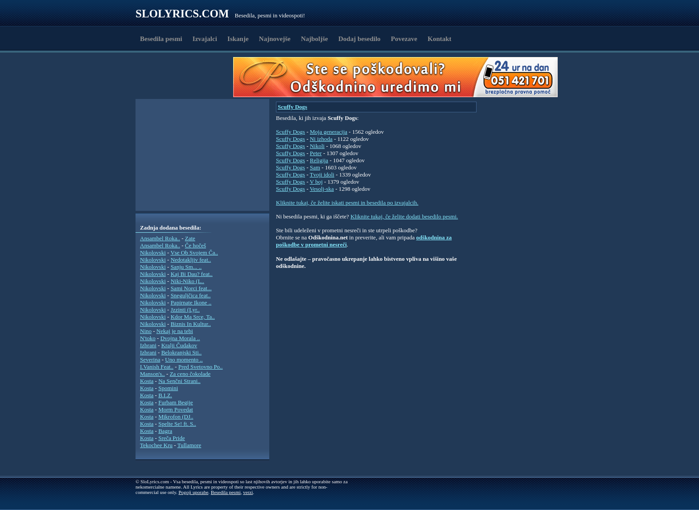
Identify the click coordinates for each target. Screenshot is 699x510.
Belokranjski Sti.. (181, 352)
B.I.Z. (165, 395)
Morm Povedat (175, 409)
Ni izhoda (321, 139)
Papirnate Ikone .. (191, 302)
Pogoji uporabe (193, 492)
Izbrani (148, 345)
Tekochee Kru (156, 445)
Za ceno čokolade (190, 373)
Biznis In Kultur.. (191, 324)
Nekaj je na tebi (174, 331)
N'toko (148, 338)
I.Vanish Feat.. (156, 366)
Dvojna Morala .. (180, 338)
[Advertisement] (187, 77)
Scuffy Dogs (292, 106)
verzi (248, 492)
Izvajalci (205, 38)
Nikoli (317, 146)
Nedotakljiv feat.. (191, 259)
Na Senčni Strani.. (179, 381)
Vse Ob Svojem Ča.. (194, 252)
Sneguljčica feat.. (191, 295)
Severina (150, 359)
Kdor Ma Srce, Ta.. (193, 316)
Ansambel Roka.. (160, 238)
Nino (146, 331)
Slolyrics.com (182, 14)
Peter (316, 153)
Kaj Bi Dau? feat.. (192, 274)
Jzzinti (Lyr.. (185, 309)
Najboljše (314, 38)
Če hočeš (195, 245)
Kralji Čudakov (179, 345)
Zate (190, 238)
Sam (315, 167)
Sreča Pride (171, 438)
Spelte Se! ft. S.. (177, 423)
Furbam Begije (175, 402)
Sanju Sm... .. (186, 266)
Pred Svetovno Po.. (200, 366)
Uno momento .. (184, 359)
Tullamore (189, 445)
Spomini (168, 388)
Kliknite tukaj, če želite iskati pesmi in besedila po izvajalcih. (347, 202)
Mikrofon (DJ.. (175, 416)
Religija (319, 160)
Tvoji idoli (322, 174)
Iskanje (238, 38)
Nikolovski (153, 252)
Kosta (146, 381)
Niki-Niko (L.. (187, 281)
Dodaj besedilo (359, 38)
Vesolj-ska (322, 188)
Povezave (404, 38)
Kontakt (439, 38)
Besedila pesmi (161, 38)
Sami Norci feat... (191, 288)
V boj (316, 181)
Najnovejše (275, 38)
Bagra (165, 431)
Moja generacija (328, 131)
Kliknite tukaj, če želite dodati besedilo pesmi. (404, 216)
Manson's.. (152, 373)
